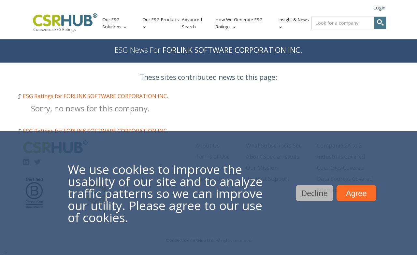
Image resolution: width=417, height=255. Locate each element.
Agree (356, 193)
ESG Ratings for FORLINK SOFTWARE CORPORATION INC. (95, 96)
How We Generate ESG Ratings (239, 23)
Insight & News (294, 19)
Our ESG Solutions (112, 23)
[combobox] (348, 23)
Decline (314, 193)
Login (379, 7)
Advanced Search (192, 23)
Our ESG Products (160, 19)
